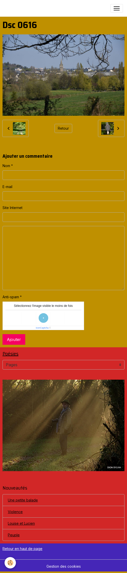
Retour (63, 128)
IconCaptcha (42, 328)
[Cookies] (10, 562)
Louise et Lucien (21, 523)
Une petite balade (23, 500)
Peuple (14, 535)
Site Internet (12, 207)
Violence (15, 512)
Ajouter (14, 339)
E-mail (7, 187)
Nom (6, 166)
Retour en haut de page (22, 548)
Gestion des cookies (63, 566)
